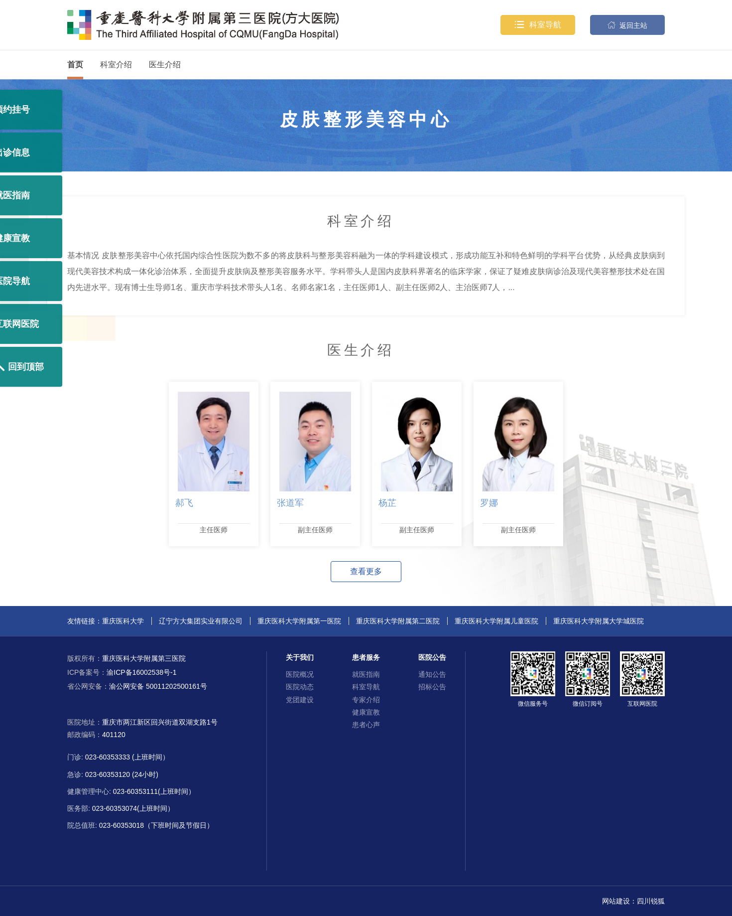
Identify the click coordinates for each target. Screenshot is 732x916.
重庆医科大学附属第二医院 (398, 621)
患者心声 (366, 725)
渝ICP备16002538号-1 (121, 672)
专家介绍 (366, 700)
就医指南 (366, 674)
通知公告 (432, 674)
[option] (213, 464)
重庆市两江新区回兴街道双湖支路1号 (160, 722)
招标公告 (432, 687)
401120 (113, 735)
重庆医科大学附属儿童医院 (496, 621)
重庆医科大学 (123, 621)
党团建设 (300, 700)
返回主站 (627, 25)
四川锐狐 (651, 901)
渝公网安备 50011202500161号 (137, 686)
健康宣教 (366, 712)
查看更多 (366, 571)
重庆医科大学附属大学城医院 (598, 621)
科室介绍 (116, 64)
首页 (75, 64)
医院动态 (300, 687)
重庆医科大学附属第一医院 (299, 621)
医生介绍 (165, 64)
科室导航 (537, 25)
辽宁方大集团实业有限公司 (201, 621)
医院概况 (300, 674)
